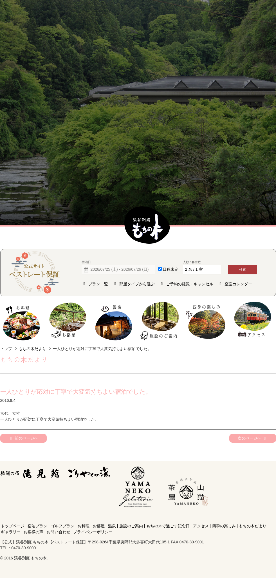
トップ (6, 348)
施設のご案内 (160, 321)
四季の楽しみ (206, 321)
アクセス (252, 321)
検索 (242, 270)
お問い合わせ (58, 532)
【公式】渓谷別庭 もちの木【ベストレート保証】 (147, 225)
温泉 (113, 321)
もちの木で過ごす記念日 (168, 526)
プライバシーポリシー (93, 532)
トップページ (12, 526)
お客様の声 (33, 532)
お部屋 (67, 321)
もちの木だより (32, 348)
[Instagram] (186, 516)
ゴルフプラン (62, 526)
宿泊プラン (37, 526)
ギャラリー (11, 532)
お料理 (21, 321)
